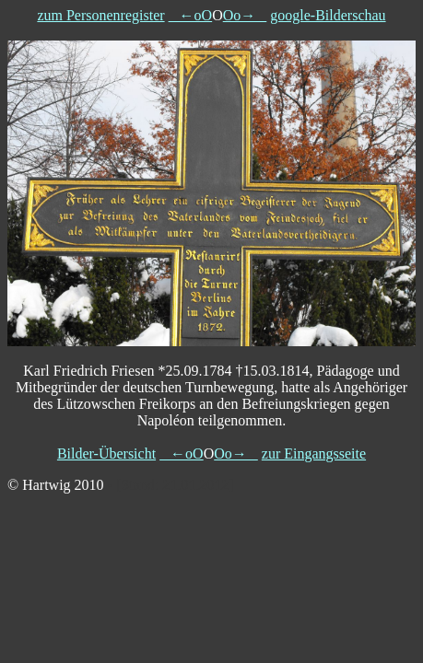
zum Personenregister (100, 15)
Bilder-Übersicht (106, 453)
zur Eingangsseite (314, 453)
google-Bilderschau (327, 15)
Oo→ (245, 15)
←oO (191, 15)
